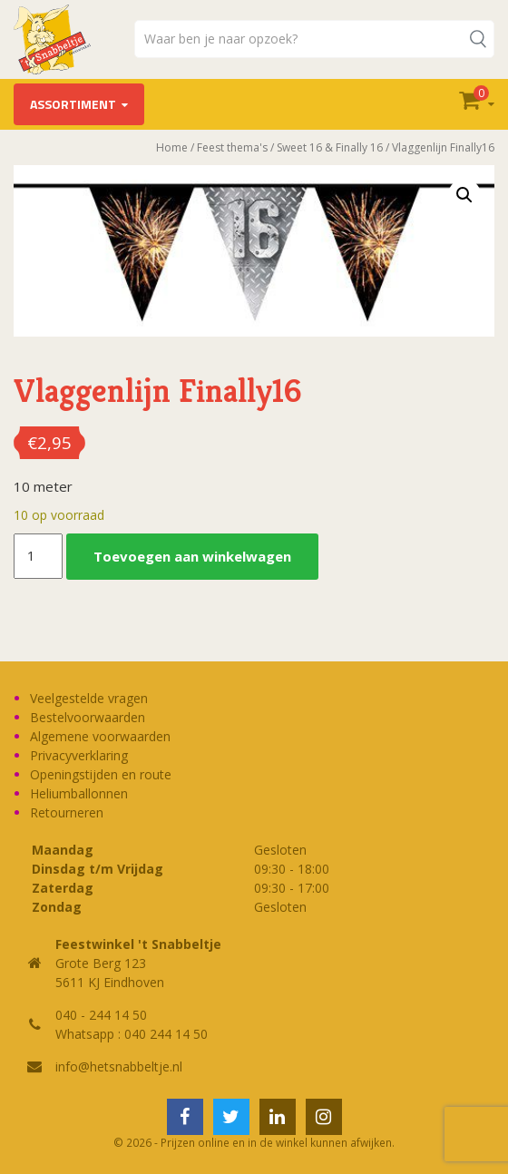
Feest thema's (232, 147)
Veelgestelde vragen (89, 698)
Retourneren (66, 812)
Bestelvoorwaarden (87, 717)
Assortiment (73, 103)
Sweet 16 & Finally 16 (330, 147)
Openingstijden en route (100, 774)
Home (172, 147)
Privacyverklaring (79, 755)
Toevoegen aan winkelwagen (192, 556)
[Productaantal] (38, 556)
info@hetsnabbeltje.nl (118, 1066)
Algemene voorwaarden (100, 736)
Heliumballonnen (79, 793)
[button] (464, 195)
